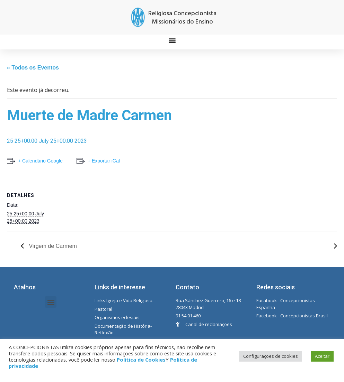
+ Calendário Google (40, 161)
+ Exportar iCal (104, 161)
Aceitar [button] (322, 356)
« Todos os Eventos (33, 68)
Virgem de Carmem (52, 246)
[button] (172, 40)
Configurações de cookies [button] (270, 356)
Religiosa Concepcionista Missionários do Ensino (182, 18)
